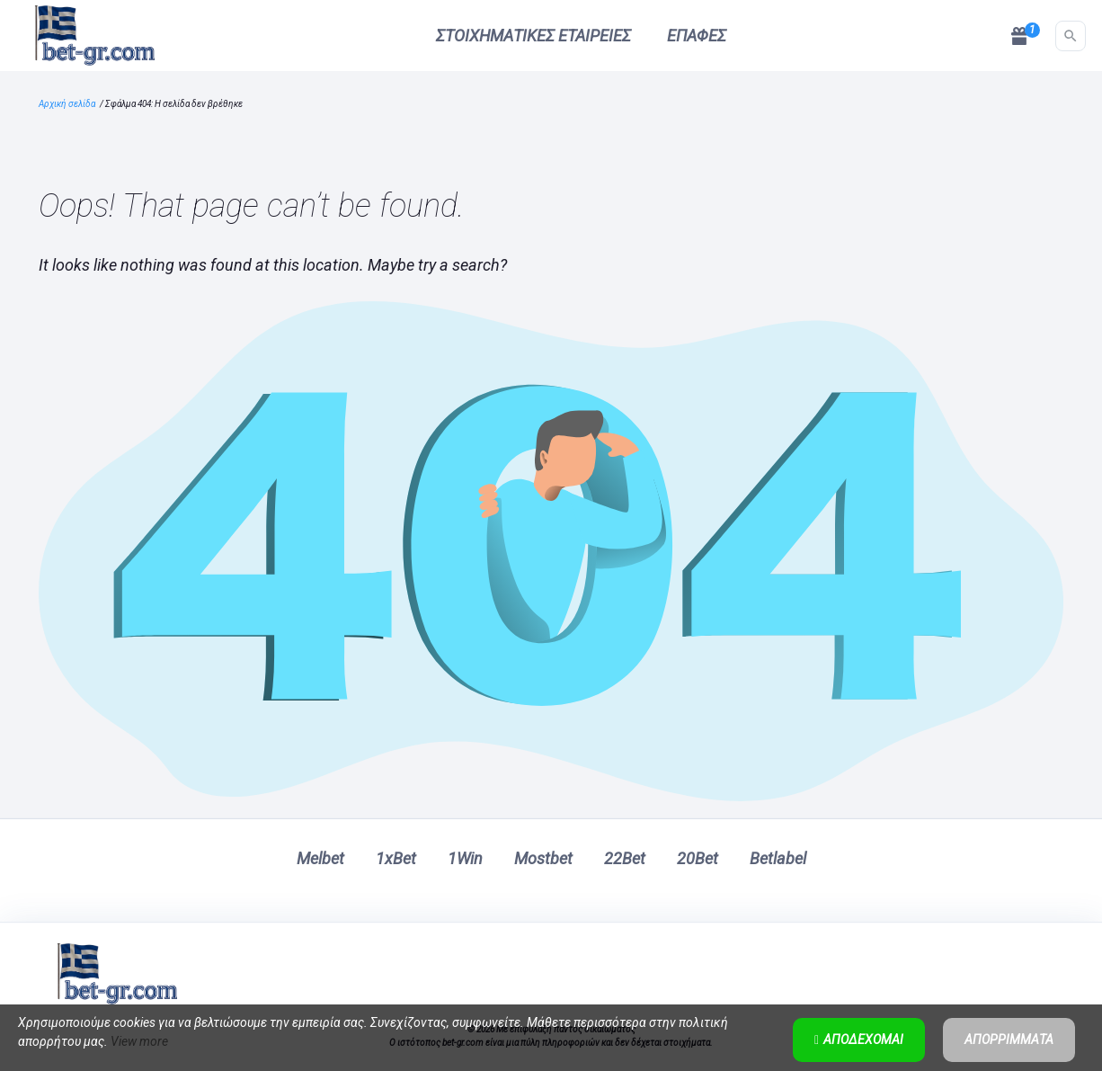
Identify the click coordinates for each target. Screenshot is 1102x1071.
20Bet (697, 858)
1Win (465, 858)
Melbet (320, 858)
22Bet (624, 858)
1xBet (396, 858)
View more (139, 1041)
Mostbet (543, 858)
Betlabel (778, 858)
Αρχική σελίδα (67, 104)
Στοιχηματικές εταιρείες (533, 35)
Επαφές (696, 35)
